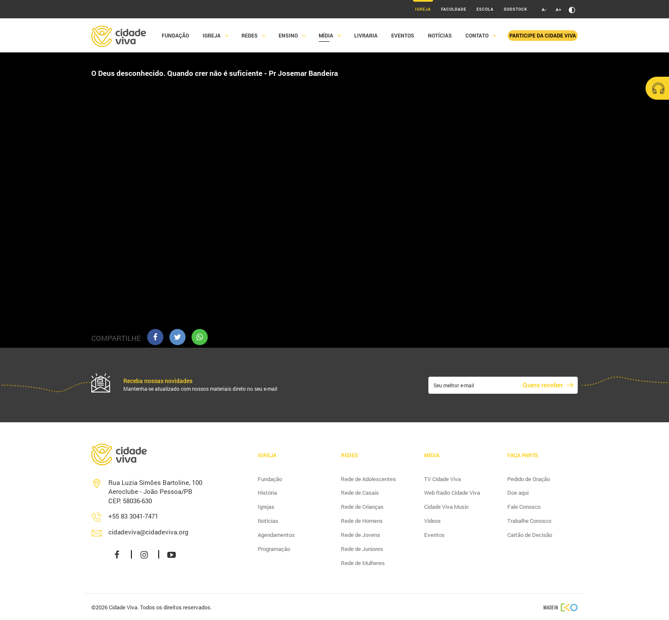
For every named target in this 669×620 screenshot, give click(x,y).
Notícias (440, 35)
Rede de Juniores (362, 549)
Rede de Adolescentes (368, 479)
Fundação (175, 35)
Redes (249, 35)
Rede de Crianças (362, 506)
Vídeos (432, 521)
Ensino (288, 35)
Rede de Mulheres (363, 563)
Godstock (515, 9)
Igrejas (266, 506)
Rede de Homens (362, 521)
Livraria (366, 35)
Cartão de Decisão (529, 535)
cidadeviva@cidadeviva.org (148, 532)
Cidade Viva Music (446, 506)
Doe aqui (518, 492)
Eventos (402, 35)
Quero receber (543, 385)
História (267, 492)
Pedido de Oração (528, 479)
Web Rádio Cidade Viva (452, 492)
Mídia (326, 35)
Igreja (423, 9)
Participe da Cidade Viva (542, 35)
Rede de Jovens (360, 535)
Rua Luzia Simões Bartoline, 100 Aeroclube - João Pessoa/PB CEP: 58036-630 (155, 491)
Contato (477, 35)
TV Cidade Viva (442, 479)
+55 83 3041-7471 (133, 516)
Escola (485, 9)
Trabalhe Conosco (529, 521)
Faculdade (453, 9)
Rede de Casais (360, 492)
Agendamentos (276, 535)
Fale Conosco (524, 506)
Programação (274, 549)
